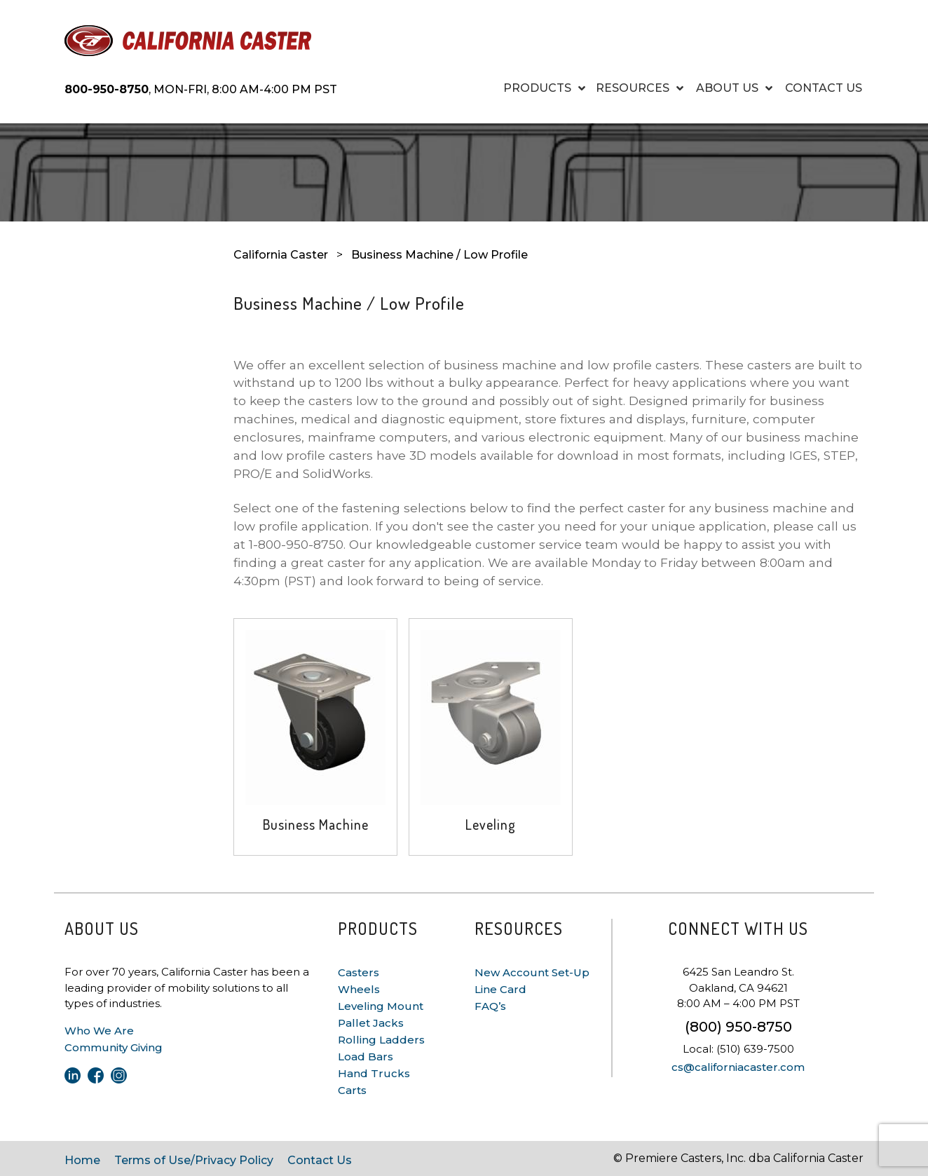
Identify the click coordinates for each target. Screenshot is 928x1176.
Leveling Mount (380, 1006)
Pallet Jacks (371, 1023)
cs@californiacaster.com (738, 1067)
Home (82, 1160)
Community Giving (113, 1047)
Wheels (359, 989)
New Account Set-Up (532, 972)
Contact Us (319, 1160)
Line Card (500, 989)
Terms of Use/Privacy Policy (193, 1160)
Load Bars (365, 1056)
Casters (358, 972)
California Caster (280, 254)
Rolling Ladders (381, 1039)
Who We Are (99, 1030)
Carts (352, 1090)
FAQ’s (490, 1006)
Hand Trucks (374, 1073)
